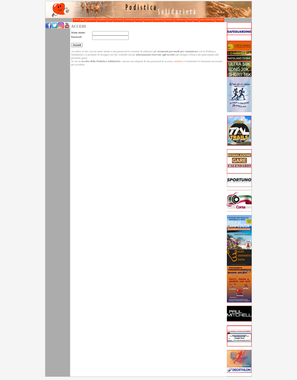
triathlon (102, 19)
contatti (219, 19)
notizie (148, 19)
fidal (189, 19)
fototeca (170, 19)
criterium (129, 19)
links (196, 19)
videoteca (180, 19)
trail (110, 19)
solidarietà (158, 19)
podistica (91, 19)
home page (79, 19)
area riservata (207, 19)
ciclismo (118, 19)
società (139, 19)
